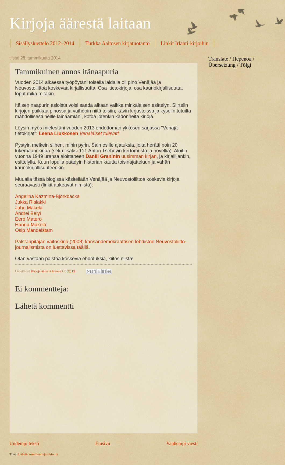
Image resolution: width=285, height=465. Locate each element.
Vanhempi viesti (182, 443)
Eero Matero (28, 219)
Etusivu (102, 443)
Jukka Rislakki (30, 202)
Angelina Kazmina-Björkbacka (47, 196)
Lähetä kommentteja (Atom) (38, 454)
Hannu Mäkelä (30, 224)
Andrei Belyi (28, 213)
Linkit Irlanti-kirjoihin (184, 43)
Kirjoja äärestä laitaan (80, 23)
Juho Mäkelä (28, 207)
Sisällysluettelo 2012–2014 (45, 43)
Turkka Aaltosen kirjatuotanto (117, 43)
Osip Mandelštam (34, 230)
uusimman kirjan (121, 156)
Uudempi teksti (24, 443)
